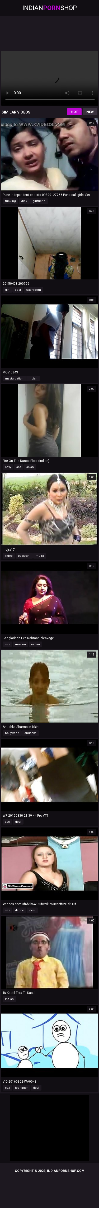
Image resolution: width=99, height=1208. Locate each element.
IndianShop (49, 8)
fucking (10, 201)
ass (18, 467)
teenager (21, 1087)
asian (30, 467)
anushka (30, 733)
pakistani (24, 556)
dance (19, 910)
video (9, 556)
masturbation (14, 378)
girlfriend (38, 201)
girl (7, 290)
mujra (40, 556)
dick (24, 201)
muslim (20, 644)
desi (18, 290)
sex (7, 644)
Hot (74, 112)
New (90, 112)
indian (33, 378)
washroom (33, 290)
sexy (8, 467)
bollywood (12, 733)
